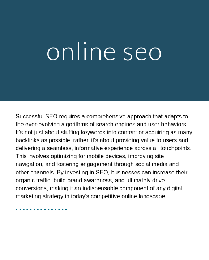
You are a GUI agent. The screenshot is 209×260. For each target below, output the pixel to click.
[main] (104, 50)
